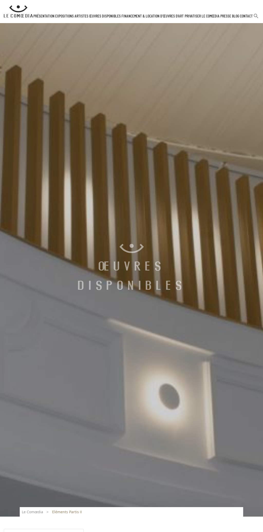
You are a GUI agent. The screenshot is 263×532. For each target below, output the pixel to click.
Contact (246, 16)
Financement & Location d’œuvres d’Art (152, 16)
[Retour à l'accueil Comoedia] (18, 11)
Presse (225, 16)
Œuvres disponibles (105, 16)
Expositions (64, 16)
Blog (235, 16)
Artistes (81, 16)
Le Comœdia (32, 511)
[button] (256, 18)
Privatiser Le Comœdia (202, 16)
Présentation (43, 16)
